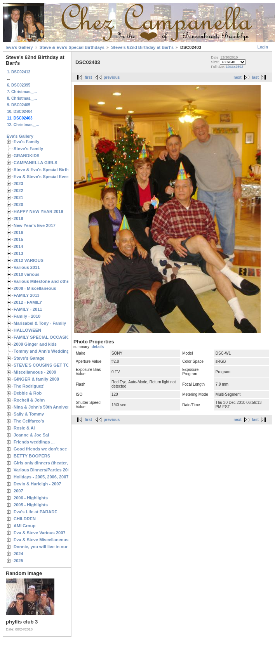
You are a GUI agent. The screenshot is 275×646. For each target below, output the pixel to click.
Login (263, 47)
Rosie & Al (24, 428)
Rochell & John (29, 400)
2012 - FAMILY (28, 302)
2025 (18, 560)
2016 (18, 232)
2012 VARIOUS (29, 260)
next (237, 77)
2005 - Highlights (31, 504)
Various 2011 (27, 267)
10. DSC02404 (20, 111)
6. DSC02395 (18, 85)
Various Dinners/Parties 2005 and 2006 (53, 470)
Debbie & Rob (28, 393)
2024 (18, 553)
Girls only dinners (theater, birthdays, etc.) (56, 463)
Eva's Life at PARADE (35, 511)
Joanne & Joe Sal (31, 435)
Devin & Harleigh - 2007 (37, 483)
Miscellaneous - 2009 (35, 372)
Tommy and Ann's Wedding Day (46, 351)
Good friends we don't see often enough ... (57, 449)
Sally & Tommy (29, 414)
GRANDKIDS (27, 155)
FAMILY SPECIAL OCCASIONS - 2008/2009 (56, 337)
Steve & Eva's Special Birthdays (72, 47)
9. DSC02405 (18, 105)
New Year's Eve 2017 (35, 225)
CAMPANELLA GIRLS (35, 162)
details (98, 347)
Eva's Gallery (19, 47)
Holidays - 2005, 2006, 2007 (41, 477)
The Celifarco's (29, 421)
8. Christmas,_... (22, 98)
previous (112, 77)
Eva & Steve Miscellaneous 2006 (46, 539)
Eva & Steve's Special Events (43, 176)
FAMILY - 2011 (28, 309)
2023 (18, 183)
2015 (18, 239)
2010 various (27, 274)
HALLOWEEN (27, 330)
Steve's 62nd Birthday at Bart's (142, 47)
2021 (18, 197)
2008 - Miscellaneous (35, 288)
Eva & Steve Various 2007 (40, 532)
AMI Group (24, 525)
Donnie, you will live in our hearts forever (55, 546)
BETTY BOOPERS (32, 456)
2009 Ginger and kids (35, 344)
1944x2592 (234, 67)
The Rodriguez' (29, 386)
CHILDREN (25, 518)
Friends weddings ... (34, 442)
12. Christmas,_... (23, 125)
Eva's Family (26, 141)
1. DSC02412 (18, 72)
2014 (18, 246)
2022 (18, 190)
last (255, 77)
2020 (18, 204)
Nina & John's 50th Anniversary (46, 407)
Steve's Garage (29, 358)
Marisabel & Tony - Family (40, 323)
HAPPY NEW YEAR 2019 (38, 211)
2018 (18, 218)
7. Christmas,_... (22, 92)
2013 (18, 253)
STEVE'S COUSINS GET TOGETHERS (52, 365)
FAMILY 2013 (27, 295)
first (88, 77)
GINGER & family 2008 (36, 379)
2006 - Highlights (31, 497)
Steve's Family (28, 148)
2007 (18, 490)
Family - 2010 (27, 316)
